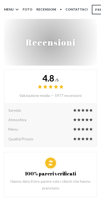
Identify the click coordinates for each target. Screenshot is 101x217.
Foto (27, 9)
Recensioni (46, 9)
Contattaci (76, 9)
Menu (11, 9)
